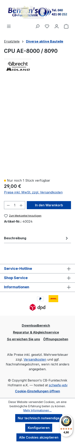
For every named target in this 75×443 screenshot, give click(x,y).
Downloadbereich (36, 325)
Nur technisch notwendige (39, 418)
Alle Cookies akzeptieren (38, 437)
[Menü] (9, 26)
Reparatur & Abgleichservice (36, 332)
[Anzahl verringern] (8, 205)
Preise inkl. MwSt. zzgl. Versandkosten (33, 192)
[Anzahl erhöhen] (21, 205)
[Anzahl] (14, 205)
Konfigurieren (39, 428)
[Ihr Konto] (56, 26)
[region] (37, 127)
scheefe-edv (58, 385)
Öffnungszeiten (55, 339)
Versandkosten (35, 359)
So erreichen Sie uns (23, 339)
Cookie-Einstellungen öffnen (37, 391)
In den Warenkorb (49, 205)
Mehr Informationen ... (37, 410)
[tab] (36, 238)
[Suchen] (37, 26)
